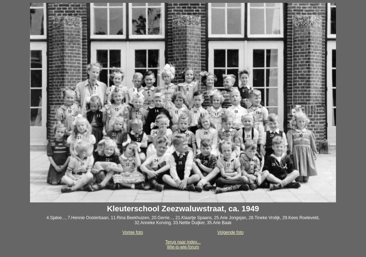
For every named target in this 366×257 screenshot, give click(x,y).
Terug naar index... (183, 242)
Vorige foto (133, 232)
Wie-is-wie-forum (183, 247)
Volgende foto (230, 232)
